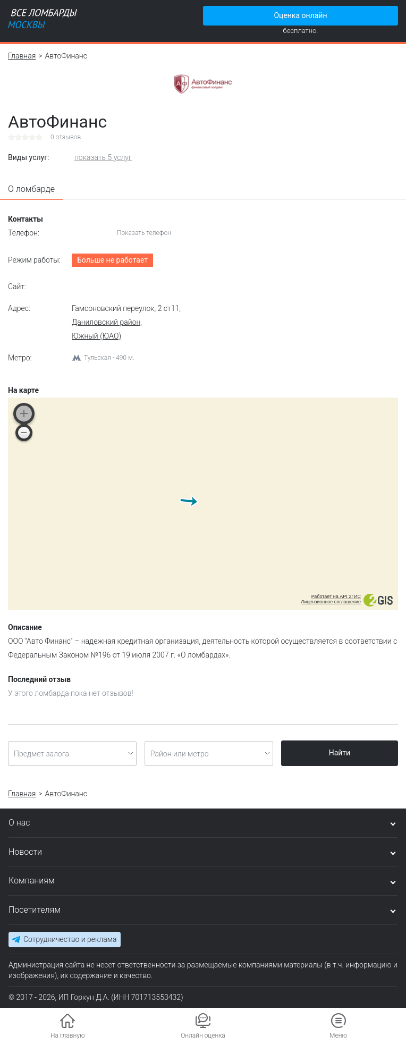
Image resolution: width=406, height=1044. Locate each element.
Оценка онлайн (300, 15)
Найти (340, 752)
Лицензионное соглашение (331, 601)
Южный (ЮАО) (96, 336)
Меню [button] (338, 1035)
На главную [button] (67, 1035)
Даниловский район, (107, 322)
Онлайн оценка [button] (203, 1035)
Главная (22, 56)
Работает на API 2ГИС (336, 596)
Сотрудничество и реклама (69, 939)
